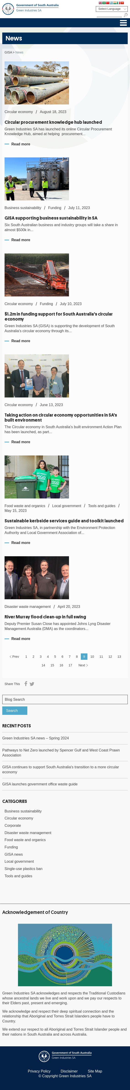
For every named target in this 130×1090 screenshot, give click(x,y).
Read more (20, 144)
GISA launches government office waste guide (40, 784)
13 (119, 656)
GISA (8, 52)
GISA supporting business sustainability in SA (51, 218)
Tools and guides (18, 876)
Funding (11, 847)
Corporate (13, 825)
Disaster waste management (28, 833)
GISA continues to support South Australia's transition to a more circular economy (60, 769)
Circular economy (19, 818)
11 (101, 656)
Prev (15, 656)
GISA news (14, 854)
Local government (19, 861)
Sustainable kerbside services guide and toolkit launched (64, 520)
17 (70, 665)
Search (12, 711)
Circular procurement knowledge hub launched (53, 122)
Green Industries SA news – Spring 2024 (35, 738)
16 (61, 665)
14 (43, 665)
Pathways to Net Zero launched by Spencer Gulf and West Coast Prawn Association (61, 752)
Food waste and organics (25, 840)
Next (82, 665)
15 (52, 665)
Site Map (95, 1071)
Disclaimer (69, 1071)
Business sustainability (23, 811)
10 (92, 656)
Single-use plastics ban (23, 869)
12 (110, 656)
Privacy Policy (39, 1071)
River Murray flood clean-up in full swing (45, 617)
